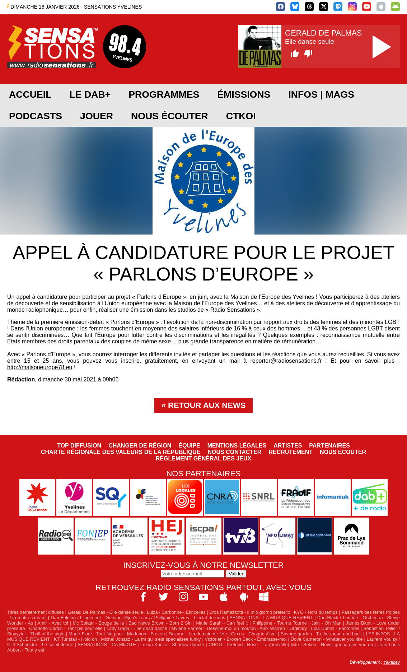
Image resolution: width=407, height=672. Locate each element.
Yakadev (391, 662)
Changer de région (139, 445)
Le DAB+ (90, 94)
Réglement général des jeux (203, 458)
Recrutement (290, 452)
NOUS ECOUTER (343, 452)
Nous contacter (234, 452)
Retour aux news (206, 405)
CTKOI (241, 116)
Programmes (163, 94)
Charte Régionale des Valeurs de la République (120, 452)
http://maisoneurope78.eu (39, 367)
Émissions (243, 94)
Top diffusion (79, 445)
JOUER (96, 116)
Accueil (30, 94)
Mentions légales (236, 445)
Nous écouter (169, 116)
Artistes (287, 445)
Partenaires (329, 445)
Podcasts (35, 116)
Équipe (189, 445)
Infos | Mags (321, 94)
